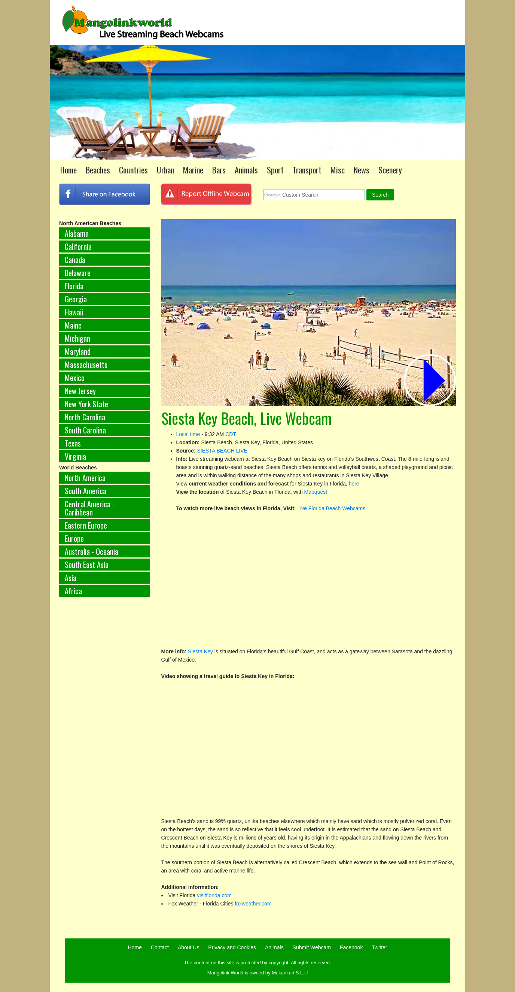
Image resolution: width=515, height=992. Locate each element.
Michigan (77, 338)
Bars (219, 170)
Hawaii (74, 312)
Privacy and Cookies (232, 947)
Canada (75, 259)
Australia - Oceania (91, 551)
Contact (160, 947)
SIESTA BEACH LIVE (222, 451)
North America (85, 477)
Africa (73, 590)
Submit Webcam (312, 947)
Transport (307, 170)
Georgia (76, 299)
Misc (337, 170)
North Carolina (85, 417)
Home (68, 170)
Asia (70, 577)
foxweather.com (253, 904)
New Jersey (80, 390)
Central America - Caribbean (90, 508)
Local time (188, 434)
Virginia (75, 456)
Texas (73, 443)
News (361, 170)
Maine (73, 325)
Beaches (98, 170)
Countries (133, 170)
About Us (188, 947)
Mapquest (315, 492)
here (354, 484)
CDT (230, 434)
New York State (86, 403)
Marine (193, 170)
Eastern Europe (86, 525)
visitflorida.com (214, 895)
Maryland (78, 351)
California (78, 246)
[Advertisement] (104, 726)
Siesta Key (200, 651)
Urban (165, 170)
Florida (74, 285)
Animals (246, 170)
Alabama (77, 233)
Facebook (351, 947)
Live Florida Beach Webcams (331, 508)
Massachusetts (86, 364)
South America (85, 490)
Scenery (390, 170)
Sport (275, 170)
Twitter (379, 947)
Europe (74, 538)
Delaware (78, 272)
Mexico (75, 377)
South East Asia (87, 564)
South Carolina (85, 430)
